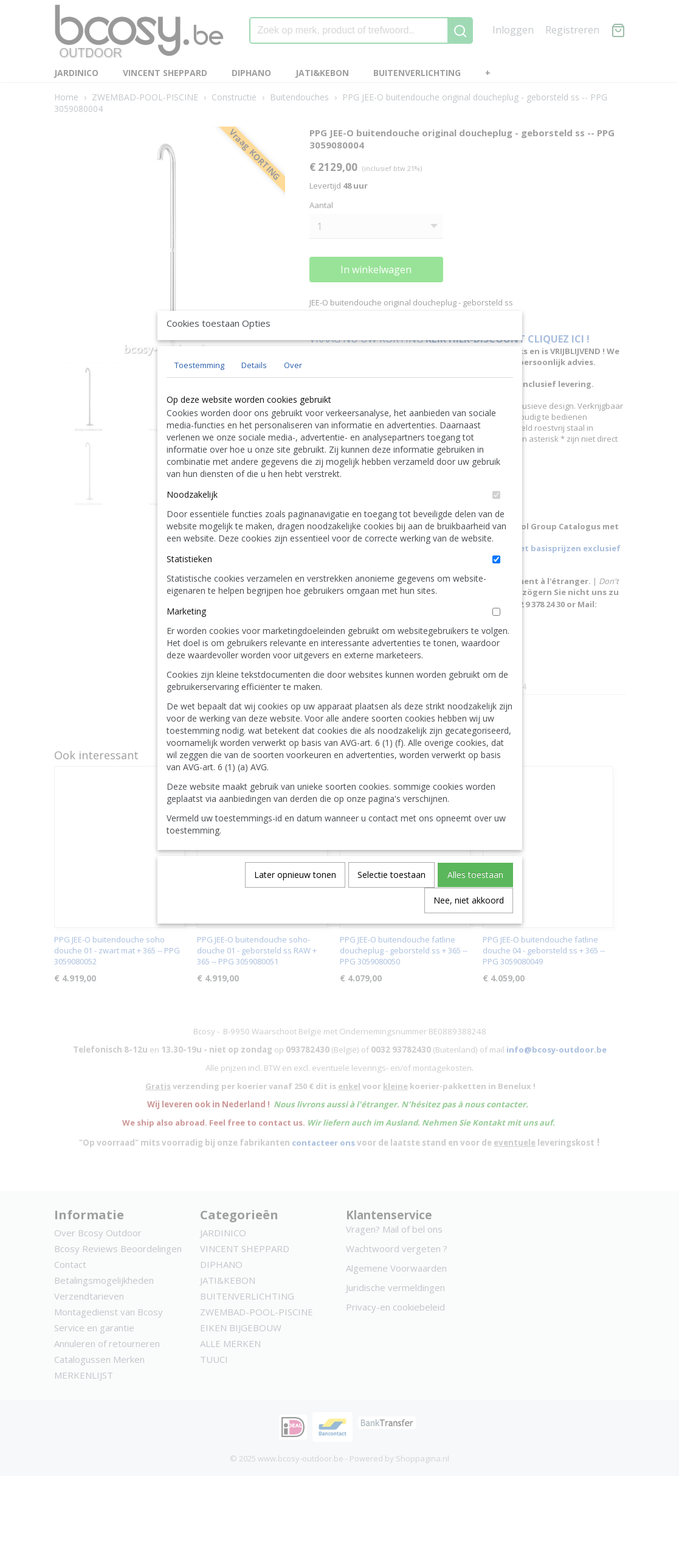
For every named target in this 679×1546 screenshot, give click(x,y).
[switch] (496, 523)
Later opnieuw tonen (295, 902)
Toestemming (199, 393)
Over (293, 393)
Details (254, 393)
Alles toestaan (475, 902)
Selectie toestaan (391, 902)
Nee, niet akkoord (468, 928)
